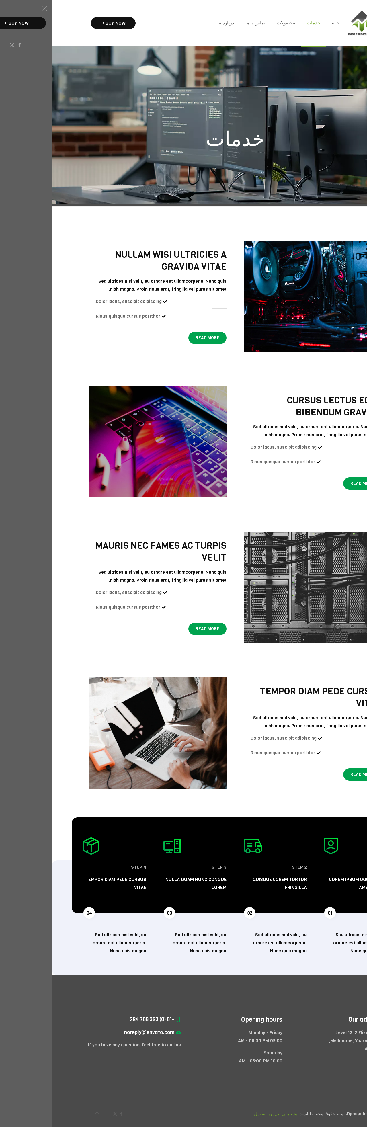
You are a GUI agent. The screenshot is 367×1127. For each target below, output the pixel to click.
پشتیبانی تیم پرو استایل (224, 1114)
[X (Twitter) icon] (63, 1114)
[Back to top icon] (45, 1113)
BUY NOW (61, 23)
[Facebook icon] (69, 1114)
